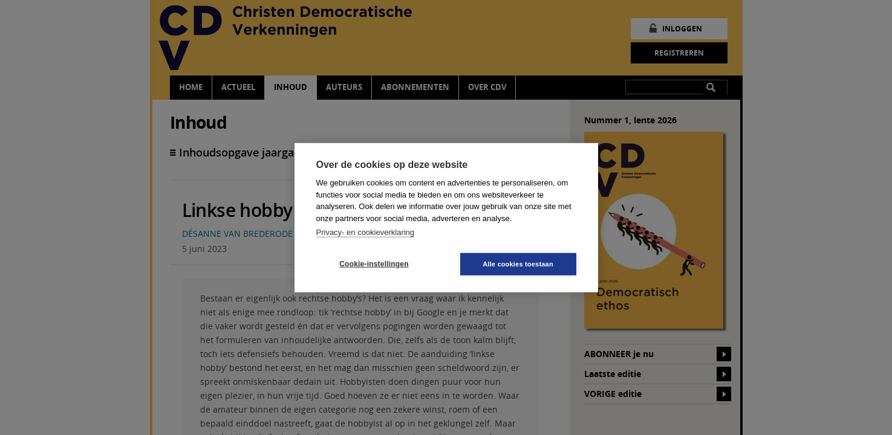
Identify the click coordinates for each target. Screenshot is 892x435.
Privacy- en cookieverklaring (365, 232)
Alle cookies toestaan (518, 263)
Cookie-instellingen (373, 264)
